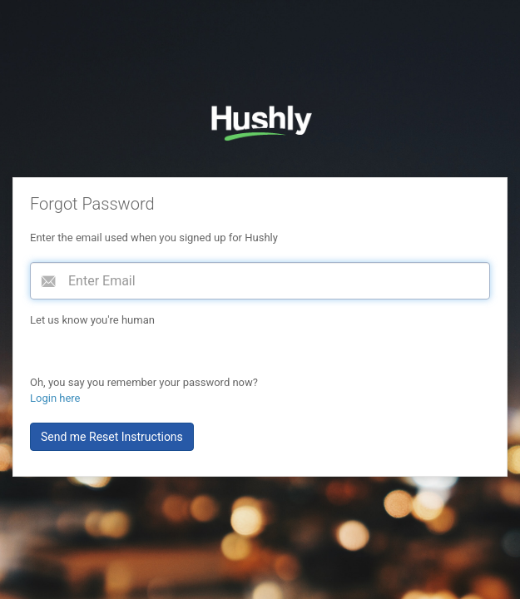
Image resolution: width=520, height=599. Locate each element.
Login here (55, 398)
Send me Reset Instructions (112, 436)
